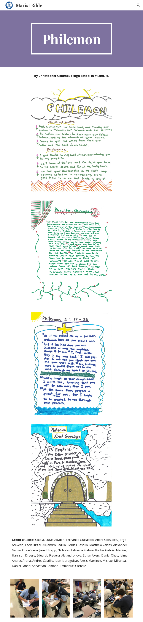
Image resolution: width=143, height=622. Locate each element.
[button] (138, 5)
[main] (71, 38)
